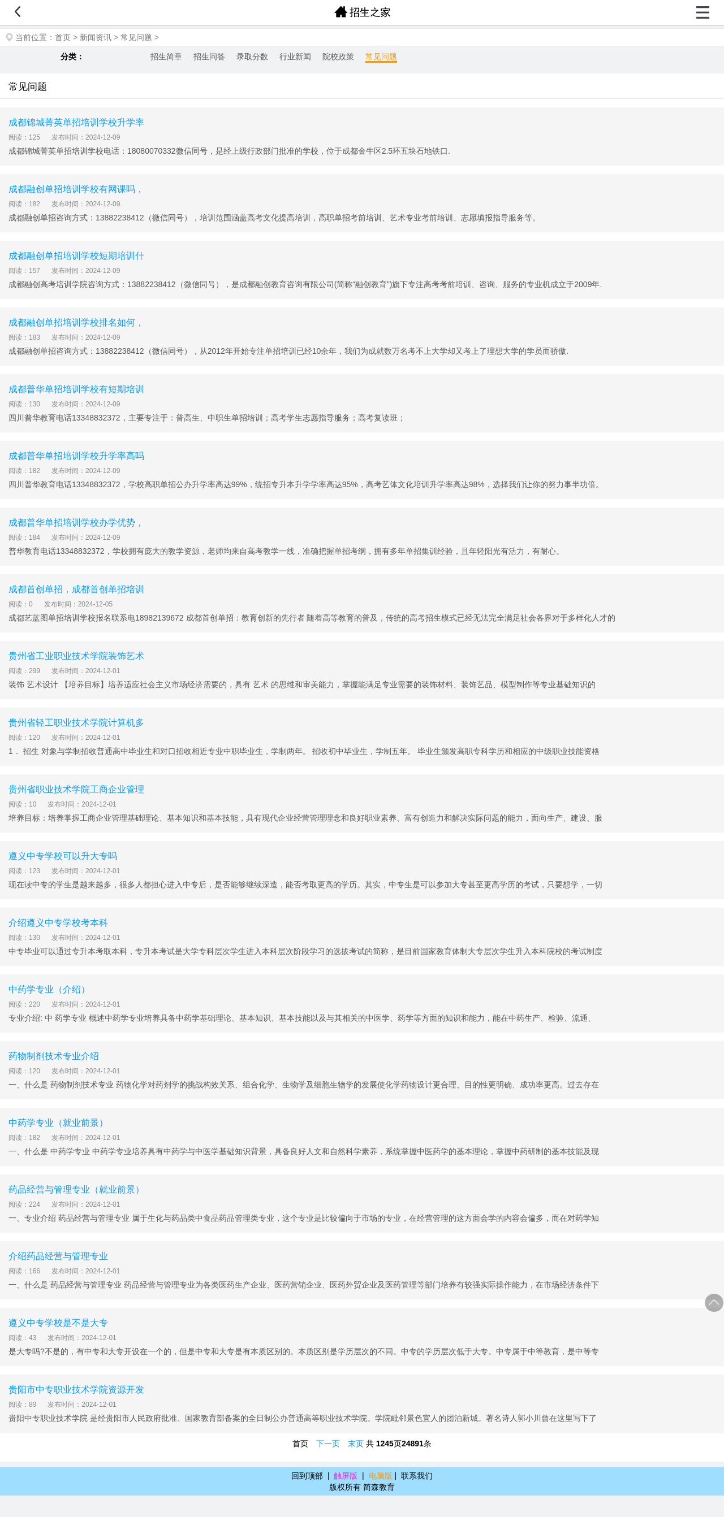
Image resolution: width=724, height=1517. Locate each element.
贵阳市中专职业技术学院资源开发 (76, 1389)
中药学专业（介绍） (49, 989)
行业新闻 (295, 56)
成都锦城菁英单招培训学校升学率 (76, 122)
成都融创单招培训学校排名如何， (76, 322)
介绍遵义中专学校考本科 (58, 922)
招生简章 (166, 56)
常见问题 (136, 37)
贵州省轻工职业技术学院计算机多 (76, 722)
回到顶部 (307, 1475)
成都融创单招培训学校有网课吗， (76, 189)
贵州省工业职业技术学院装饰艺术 (76, 656)
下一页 (328, 1443)
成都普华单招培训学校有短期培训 (76, 389)
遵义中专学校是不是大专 (58, 1323)
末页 (356, 1443)
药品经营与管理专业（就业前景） (76, 1189)
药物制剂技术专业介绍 (53, 1056)
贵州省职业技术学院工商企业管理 (76, 789)
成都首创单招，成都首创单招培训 (76, 589)
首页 (63, 37)
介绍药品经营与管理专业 (58, 1256)
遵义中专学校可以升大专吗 (62, 856)
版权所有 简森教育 (362, 1487)
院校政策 (338, 56)
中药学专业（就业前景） (58, 1123)
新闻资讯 (95, 37)
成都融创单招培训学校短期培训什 (76, 256)
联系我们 (417, 1475)
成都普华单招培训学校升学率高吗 (76, 456)
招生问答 (209, 56)
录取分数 (252, 56)
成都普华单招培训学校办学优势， (76, 522)
